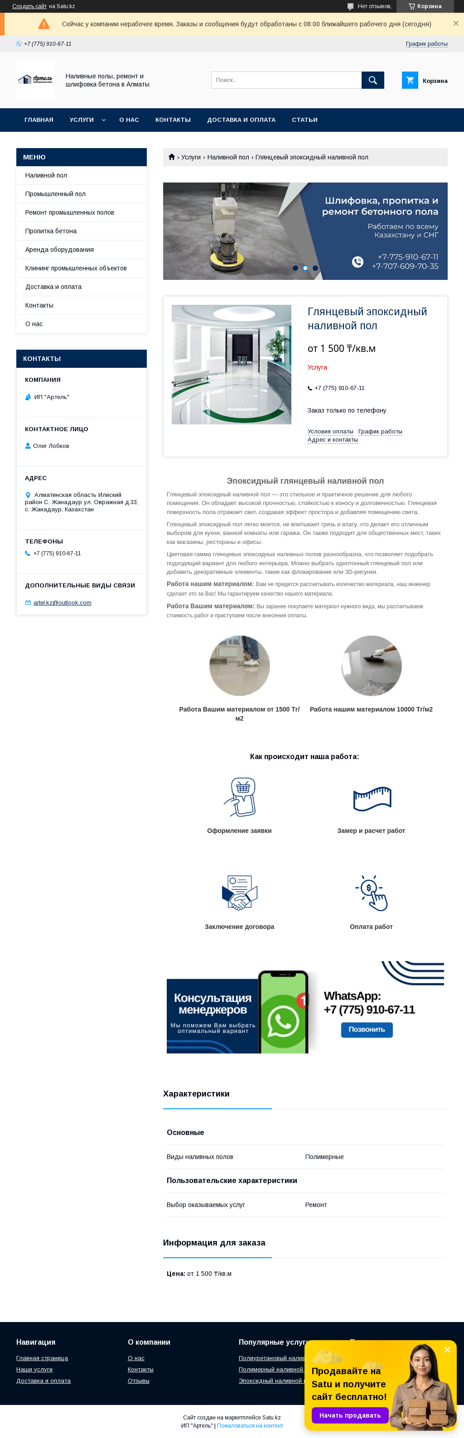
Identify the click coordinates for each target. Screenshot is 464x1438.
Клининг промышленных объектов (76, 268)
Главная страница (42, 1358)
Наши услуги (34, 1369)
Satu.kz (271, 1417)
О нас (129, 119)
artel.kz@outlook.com (63, 602)
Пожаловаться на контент (250, 1426)
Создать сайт (29, 6)
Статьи (305, 119)
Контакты (173, 119)
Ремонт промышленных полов (69, 212)
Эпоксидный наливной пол (276, 1380)
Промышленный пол (55, 193)
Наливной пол (228, 157)
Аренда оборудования (59, 249)
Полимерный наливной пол (277, 1369)
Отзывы (139, 1380)
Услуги (82, 119)
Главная (38, 119)
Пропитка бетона (51, 231)
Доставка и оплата (241, 119)
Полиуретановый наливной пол (283, 1358)
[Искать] (373, 80)
